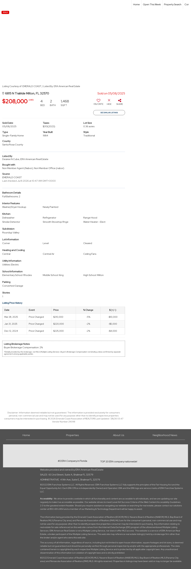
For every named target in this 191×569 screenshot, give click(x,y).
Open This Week (152, 4)
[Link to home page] (3, 4)
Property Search (172, 4)
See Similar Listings (109, 113)
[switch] (98, 103)
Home (136, 4)
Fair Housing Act (164, 484)
